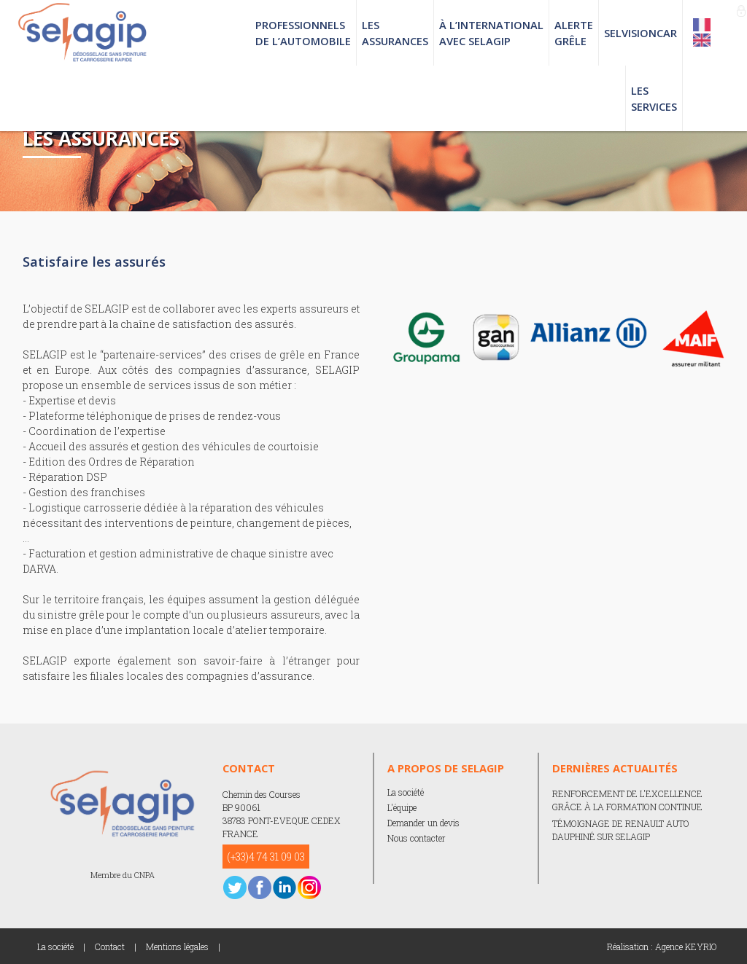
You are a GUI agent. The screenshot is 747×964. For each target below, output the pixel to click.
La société (405, 792)
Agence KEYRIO (686, 946)
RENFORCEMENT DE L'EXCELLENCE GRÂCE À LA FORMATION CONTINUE (627, 800)
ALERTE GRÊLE (573, 32)
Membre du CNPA (122, 874)
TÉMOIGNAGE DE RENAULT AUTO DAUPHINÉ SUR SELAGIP (620, 830)
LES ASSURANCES (395, 32)
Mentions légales (177, 946)
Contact (110, 946)
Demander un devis (423, 822)
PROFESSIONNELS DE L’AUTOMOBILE (303, 32)
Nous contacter (416, 838)
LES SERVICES (654, 98)
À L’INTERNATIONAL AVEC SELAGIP (491, 32)
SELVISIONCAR (640, 33)
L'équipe (402, 807)
